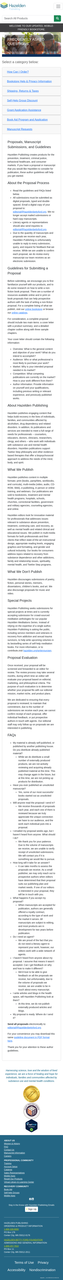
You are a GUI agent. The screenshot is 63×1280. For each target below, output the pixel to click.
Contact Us (9, 1150)
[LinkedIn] (33, 1199)
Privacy (43, 1262)
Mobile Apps (9, 1176)
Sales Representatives (14, 1173)
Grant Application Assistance (24, 110)
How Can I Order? (18, 71)
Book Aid (8, 1189)
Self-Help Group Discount (22, 100)
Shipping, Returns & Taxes (23, 91)
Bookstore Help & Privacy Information (29, 81)
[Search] (28, 18)
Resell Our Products (13, 1179)
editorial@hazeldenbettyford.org (29, 211)
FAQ (6, 1147)
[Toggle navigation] (58, 6)
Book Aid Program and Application (27, 119)
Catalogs (8, 1169)
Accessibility (17, 1270)
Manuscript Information (14, 1153)
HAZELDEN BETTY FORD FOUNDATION (23, 1240)
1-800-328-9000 (11, 1229)
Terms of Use (24, 1262)
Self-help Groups (11, 1192)
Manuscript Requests (19, 129)
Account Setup (10, 1166)
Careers (7, 1156)
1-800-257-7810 (11, 1246)
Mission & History (12, 1143)
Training (7, 1163)
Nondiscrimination (42, 1270)
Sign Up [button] (31, 1209)
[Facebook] (30, 1199)
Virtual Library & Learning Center (19, 1182)
